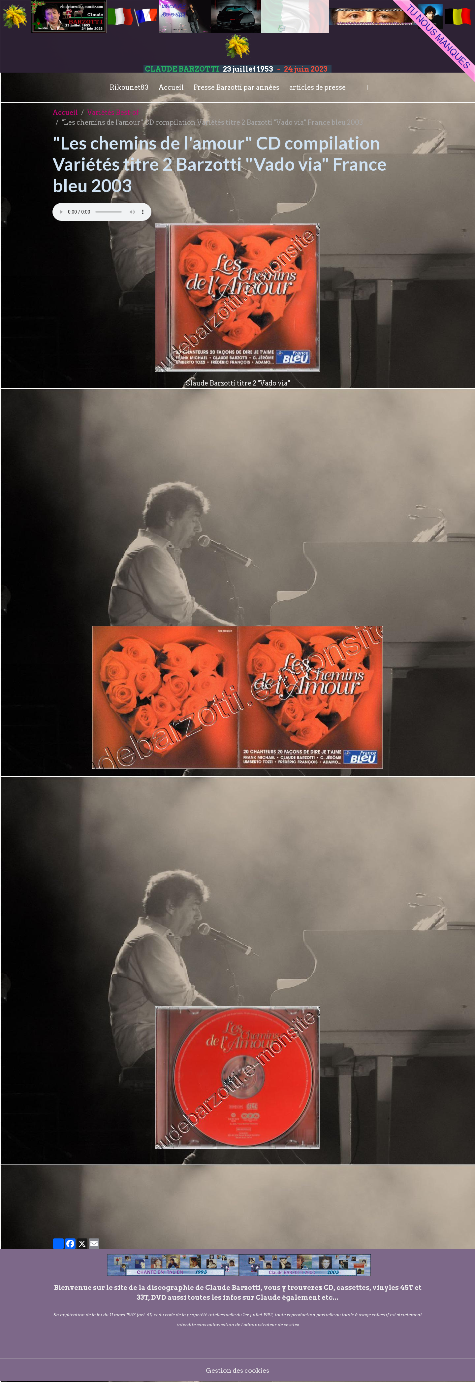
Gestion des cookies (237, 1370)
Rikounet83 (129, 87)
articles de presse (317, 87)
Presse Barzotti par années (236, 87)
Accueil (171, 87)
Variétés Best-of (113, 113)
